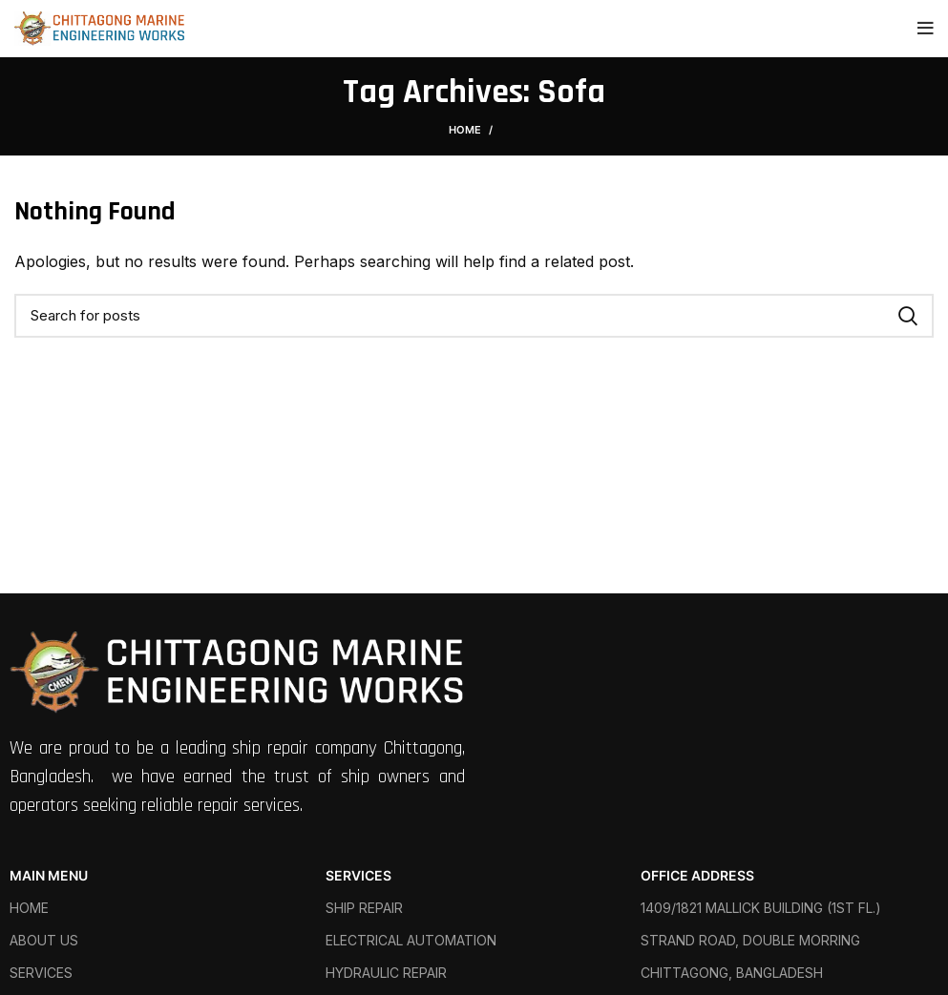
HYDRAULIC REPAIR (386, 972)
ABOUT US (44, 940)
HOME (29, 908)
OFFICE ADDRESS (697, 875)
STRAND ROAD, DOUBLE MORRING (750, 940)
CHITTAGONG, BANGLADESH (732, 972)
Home (465, 129)
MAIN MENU (49, 875)
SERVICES (41, 972)
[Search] (474, 316)
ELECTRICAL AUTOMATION (411, 940)
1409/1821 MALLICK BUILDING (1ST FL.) (761, 908)
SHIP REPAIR (364, 908)
